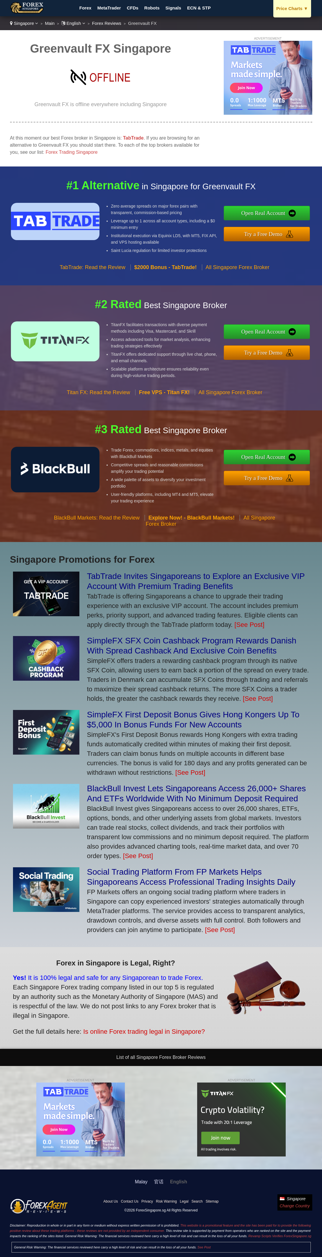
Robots (152, 7)
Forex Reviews (106, 23)
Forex (85, 7)
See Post (204, 1247)
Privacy (147, 1201)
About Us (110, 1201)
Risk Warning (166, 1201)
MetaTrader (109, 7)
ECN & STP (199, 7)
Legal (184, 1201)
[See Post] (249, 624)
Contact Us (129, 1201)
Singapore (24, 23)
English (73, 23)
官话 (159, 1181)
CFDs (132, 7)
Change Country (295, 1205)
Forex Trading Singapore (71, 152)
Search (197, 1201)
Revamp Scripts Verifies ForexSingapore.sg (280, 1236)
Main (50, 23)
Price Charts (292, 8)
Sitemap (212, 1201)
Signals (173, 7)
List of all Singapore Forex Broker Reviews (160, 1057)
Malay (141, 1181)
